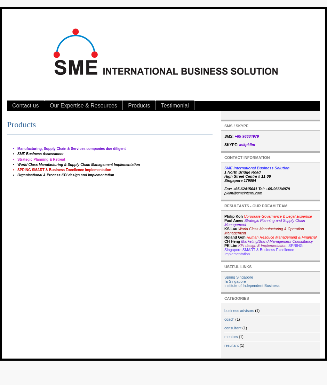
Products (139, 106)
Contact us (25, 106)
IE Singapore (235, 281)
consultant (232, 328)
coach (229, 319)
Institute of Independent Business (252, 285)
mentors (231, 337)
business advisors (239, 310)
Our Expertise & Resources (83, 106)
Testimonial (175, 106)
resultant (231, 345)
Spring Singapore (238, 277)
